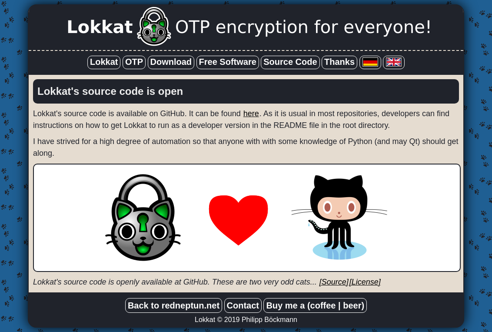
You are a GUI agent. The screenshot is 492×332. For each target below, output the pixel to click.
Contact (243, 305)
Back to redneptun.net (173, 305)
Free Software (227, 62)
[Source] (334, 282)
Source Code (290, 62)
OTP (134, 62)
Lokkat (104, 62)
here (251, 113)
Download (171, 62)
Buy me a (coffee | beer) (315, 305)
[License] (365, 282)
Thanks (339, 62)
